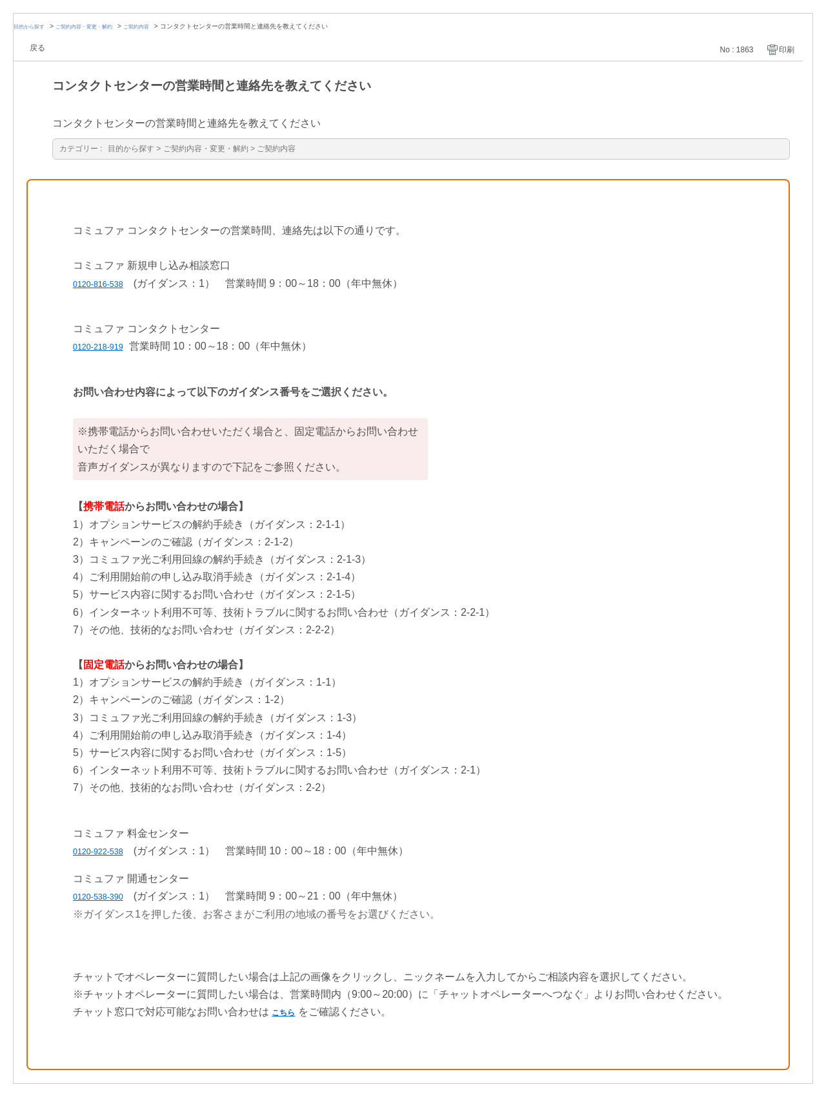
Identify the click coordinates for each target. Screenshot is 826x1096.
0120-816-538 (105, 282)
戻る (37, 47)
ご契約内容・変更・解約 (98, 26)
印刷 (786, 49)
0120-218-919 (105, 345)
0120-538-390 (105, 895)
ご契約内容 (161, 26)
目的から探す (33, 26)
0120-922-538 (105, 850)
